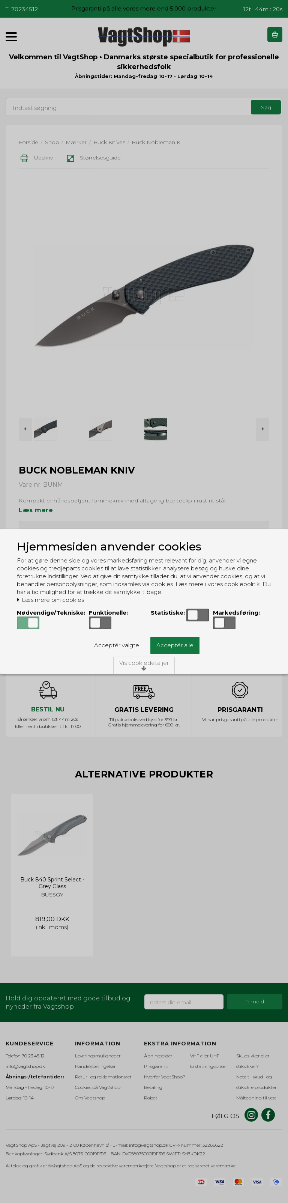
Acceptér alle (175, 645)
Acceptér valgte (116, 645)
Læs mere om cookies (50, 600)
